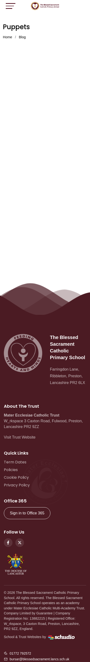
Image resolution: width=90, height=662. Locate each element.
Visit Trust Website (20, 437)
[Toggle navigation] (10, 6)
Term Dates (15, 462)
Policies (11, 470)
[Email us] (36, 659)
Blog (22, 37)
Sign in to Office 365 (27, 513)
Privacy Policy (17, 485)
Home (7, 37)
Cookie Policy (16, 477)
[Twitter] (19, 542)
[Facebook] (8, 542)
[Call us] (17, 653)
